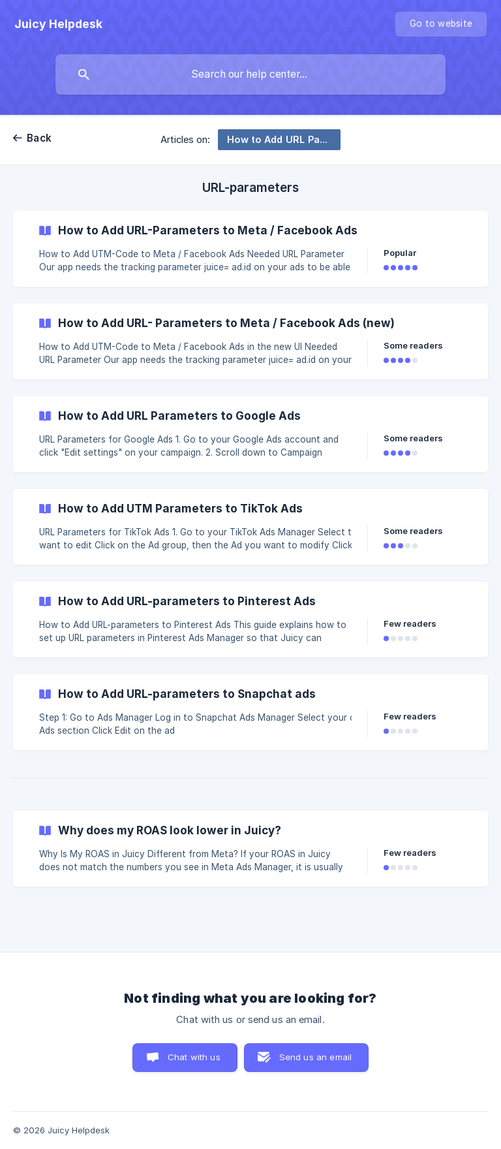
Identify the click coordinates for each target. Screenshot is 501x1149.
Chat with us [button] (194, 1057)
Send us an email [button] (315, 1057)
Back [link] (39, 138)
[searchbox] (250, 74)
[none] (58, 24)
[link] (250, 249)
